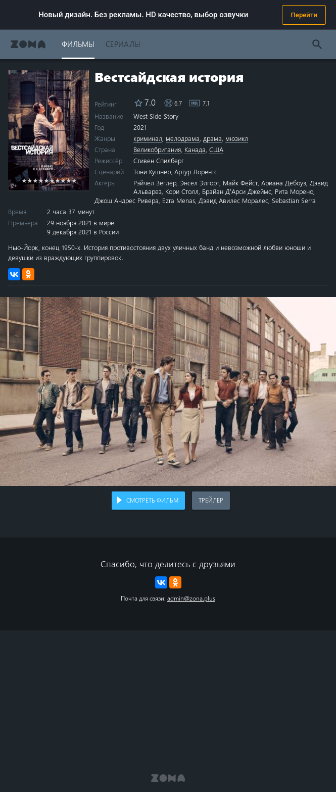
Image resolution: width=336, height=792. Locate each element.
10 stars (74, 180)
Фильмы (78, 43)
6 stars (52, 180)
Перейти (304, 15)
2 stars (29, 180)
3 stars (35, 180)
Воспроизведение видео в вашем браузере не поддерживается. (168, 391)
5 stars (46, 180)
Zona (28, 44)
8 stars (63, 180)
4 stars (40, 180)
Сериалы (123, 43)
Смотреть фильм (152, 500)
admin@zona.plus (191, 598)
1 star (24, 180)
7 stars (57, 180)
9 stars (68, 180)
